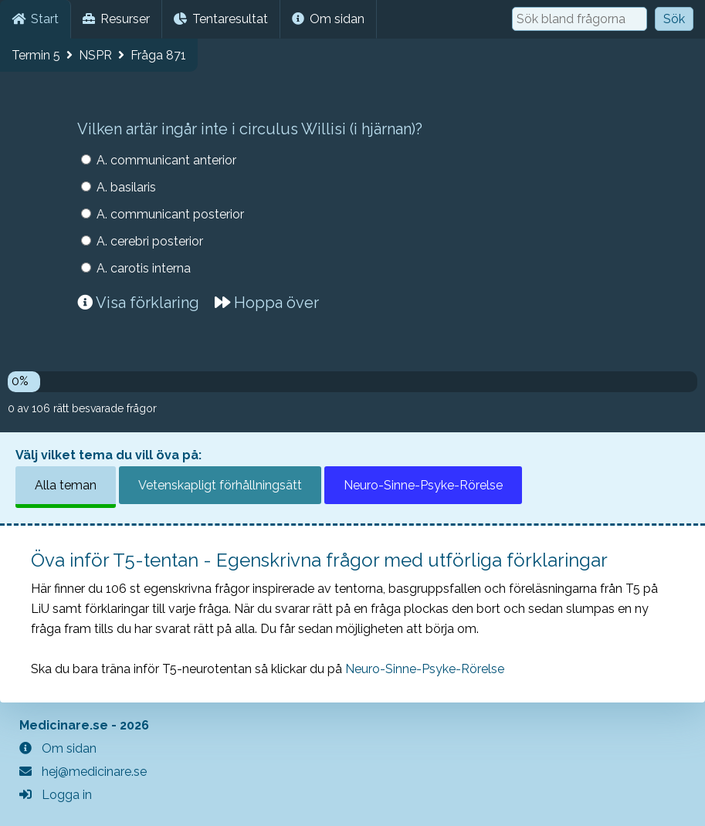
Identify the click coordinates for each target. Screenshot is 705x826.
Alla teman (66, 485)
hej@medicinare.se (83, 771)
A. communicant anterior (166, 160)
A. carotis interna (144, 268)
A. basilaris (126, 187)
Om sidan (328, 19)
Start (35, 19)
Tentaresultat (221, 19)
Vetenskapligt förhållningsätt (220, 485)
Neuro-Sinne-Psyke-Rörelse (423, 485)
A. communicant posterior (170, 214)
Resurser (116, 19)
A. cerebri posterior (150, 241)
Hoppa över (267, 302)
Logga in (55, 794)
